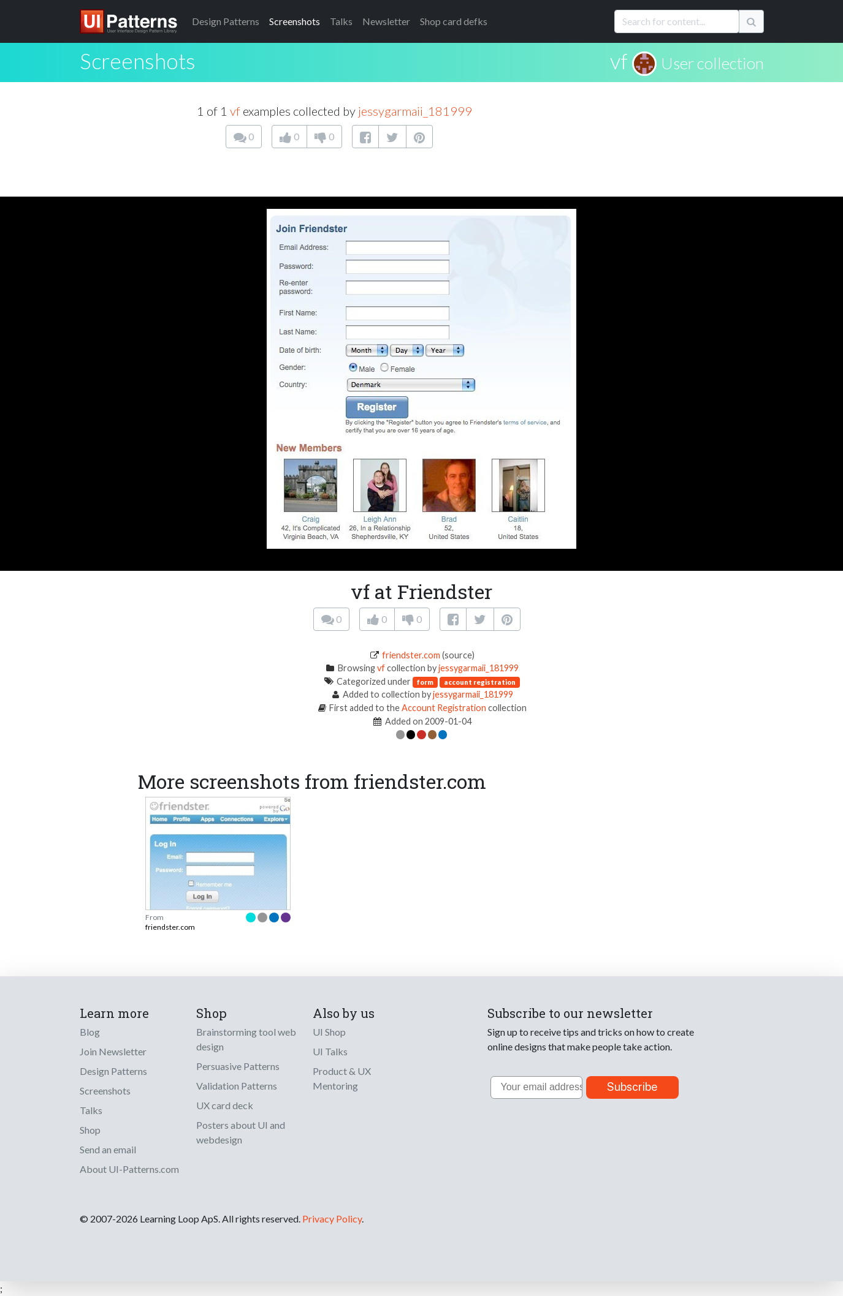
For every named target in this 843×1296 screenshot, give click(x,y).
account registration (480, 682)
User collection (712, 63)
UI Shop (329, 1032)
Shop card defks (453, 21)
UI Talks (330, 1051)
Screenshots (294, 21)
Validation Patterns (236, 1085)
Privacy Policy (332, 1218)
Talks (341, 21)
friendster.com (411, 655)
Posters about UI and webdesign (240, 1132)
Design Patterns (113, 1071)
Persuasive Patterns (238, 1066)
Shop (90, 1130)
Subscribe (632, 1086)
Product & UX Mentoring (342, 1078)
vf (619, 60)
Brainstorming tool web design (246, 1039)
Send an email (108, 1149)
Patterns (225, 21)
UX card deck (224, 1105)
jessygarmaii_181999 (415, 111)
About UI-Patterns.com (129, 1169)
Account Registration (444, 708)
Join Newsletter (113, 1051)
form (425, 682)
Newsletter (386, 21)
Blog (90, 1032)
